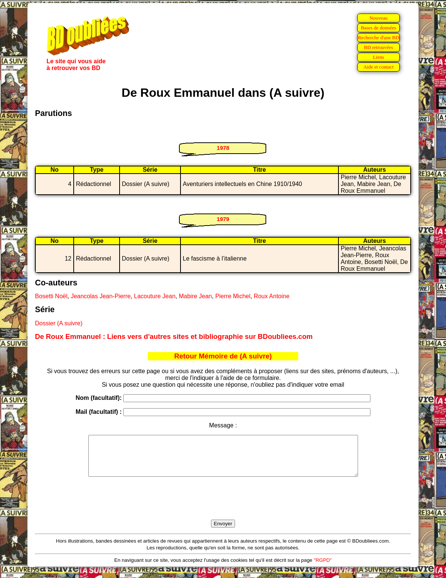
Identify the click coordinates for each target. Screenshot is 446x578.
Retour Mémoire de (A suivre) (223, 356)
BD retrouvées (378, 47)
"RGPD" (323, 568)
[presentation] (223, 507)
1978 (223, 148)
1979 (223, 219)
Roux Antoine (272, 296)
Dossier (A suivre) (58, 323)
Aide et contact (378, 67)
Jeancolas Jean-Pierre (100, 296)
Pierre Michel (232, 296)
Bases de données (378, 28)
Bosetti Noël (51, 296)
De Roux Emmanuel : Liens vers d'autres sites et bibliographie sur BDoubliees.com (174, 336)
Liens (378, 57)
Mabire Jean (195, 296)
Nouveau (378, 18)
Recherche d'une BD (378, 37)
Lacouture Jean (154, 296)
